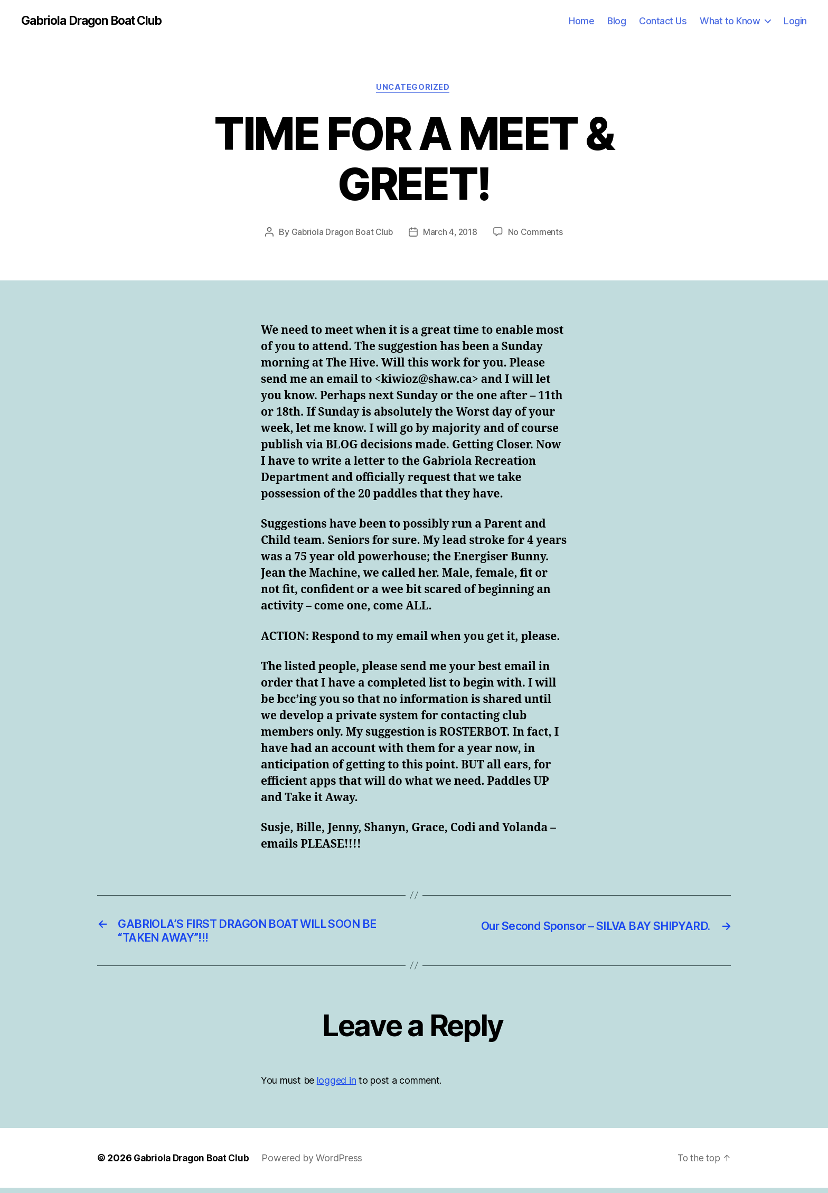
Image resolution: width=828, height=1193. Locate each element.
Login (795, 20)
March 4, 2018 (450, 234)
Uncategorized (414, 89)
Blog (616, 20)
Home (581, 20)
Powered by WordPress (317, 1163)
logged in (336, 1085)
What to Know (730, 20)
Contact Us (662, 20)
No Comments (536, 234)
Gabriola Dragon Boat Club (97, 21)
